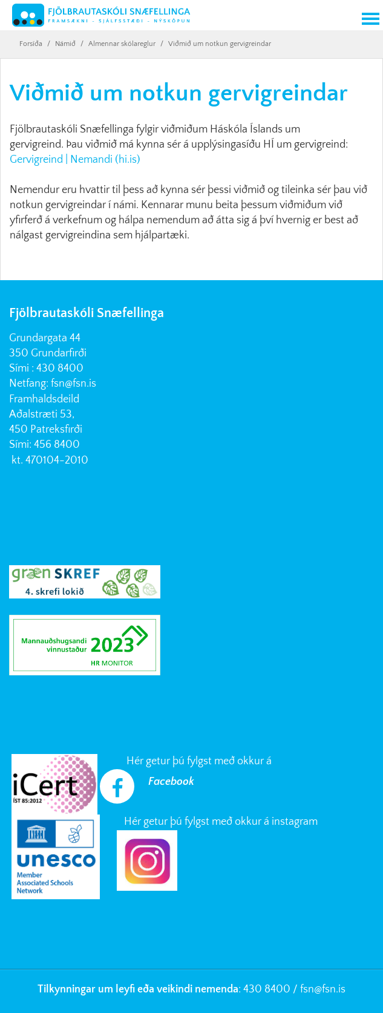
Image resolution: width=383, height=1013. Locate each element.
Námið (65, 44)
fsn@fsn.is (73, 384)
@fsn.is (329, 989)
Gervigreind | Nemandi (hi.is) (75, 160)
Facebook (171, 782)
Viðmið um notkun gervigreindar (219, 44)
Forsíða (30, 44)
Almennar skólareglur (121, 44)
